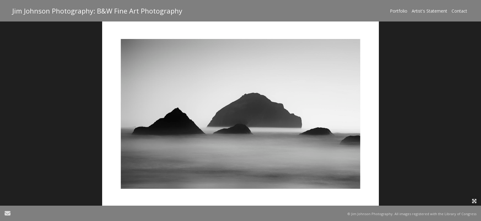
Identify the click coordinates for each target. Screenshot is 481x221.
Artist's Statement (429, 11)
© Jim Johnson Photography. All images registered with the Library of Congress (412, 213)
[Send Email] (7, 214)
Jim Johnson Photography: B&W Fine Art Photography (97, 10)
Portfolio (398, 11)
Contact (459, 11)
